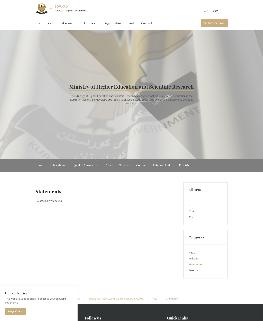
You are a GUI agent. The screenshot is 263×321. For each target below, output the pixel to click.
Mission (66, 23)
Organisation (113, 23)
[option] (131, 94)
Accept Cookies (16, 311)
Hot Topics (87, 23)
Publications (57, 165)
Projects (193, 270)
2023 (191, 211)
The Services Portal (213, 23)
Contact (146, 23)
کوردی (215, 10)
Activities (194, 258)
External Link (162, 165)
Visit (131, 23)
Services (124, 165)
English (184, 165)
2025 (191, 205)
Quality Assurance (85, 165)
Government (44, 23)
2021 (191, 216)
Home (39, 165)
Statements (195, 264)
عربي (206, 10)
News (109, 165)
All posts (195, 190)
